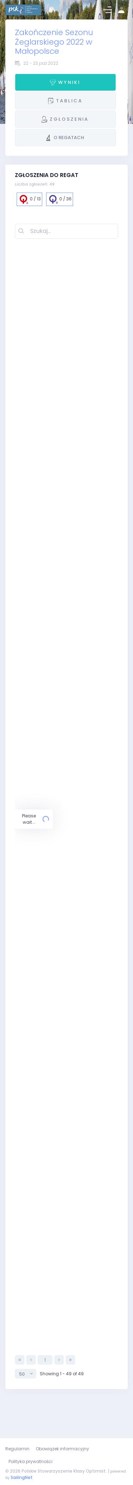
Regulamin (17, 1449)
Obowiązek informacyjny (62, 1449)
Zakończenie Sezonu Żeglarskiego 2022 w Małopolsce (54, 42)
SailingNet (22, 1477)
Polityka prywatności (30, 1461)
